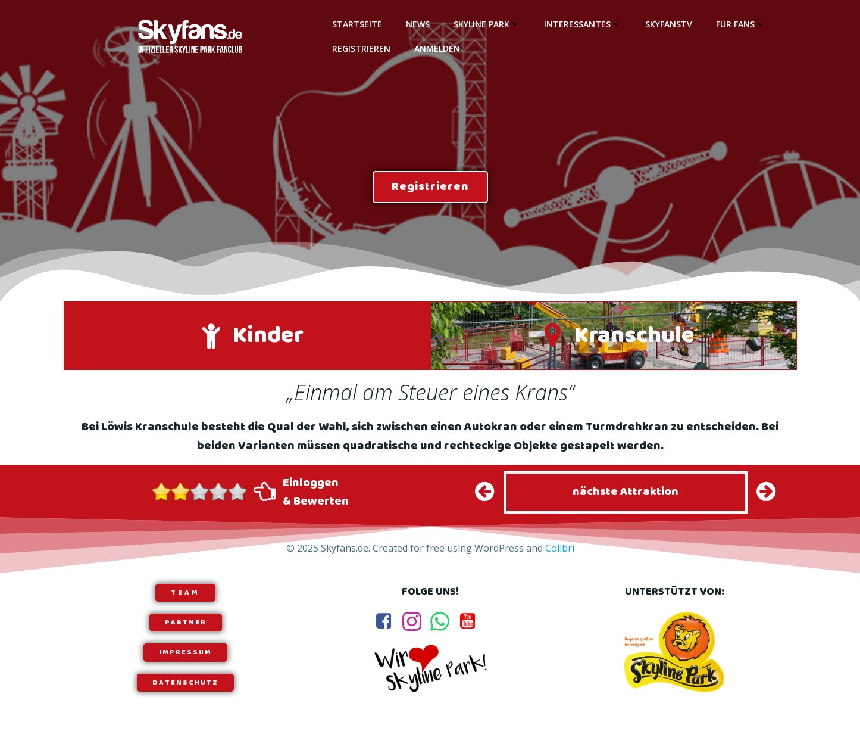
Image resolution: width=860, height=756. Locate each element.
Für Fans (740, 24)
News (418, 24)
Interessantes (582, 24)
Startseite (357, 24)
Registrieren (361, 48)
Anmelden (437, 48)
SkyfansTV (668, 24)
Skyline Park (487, 24)
